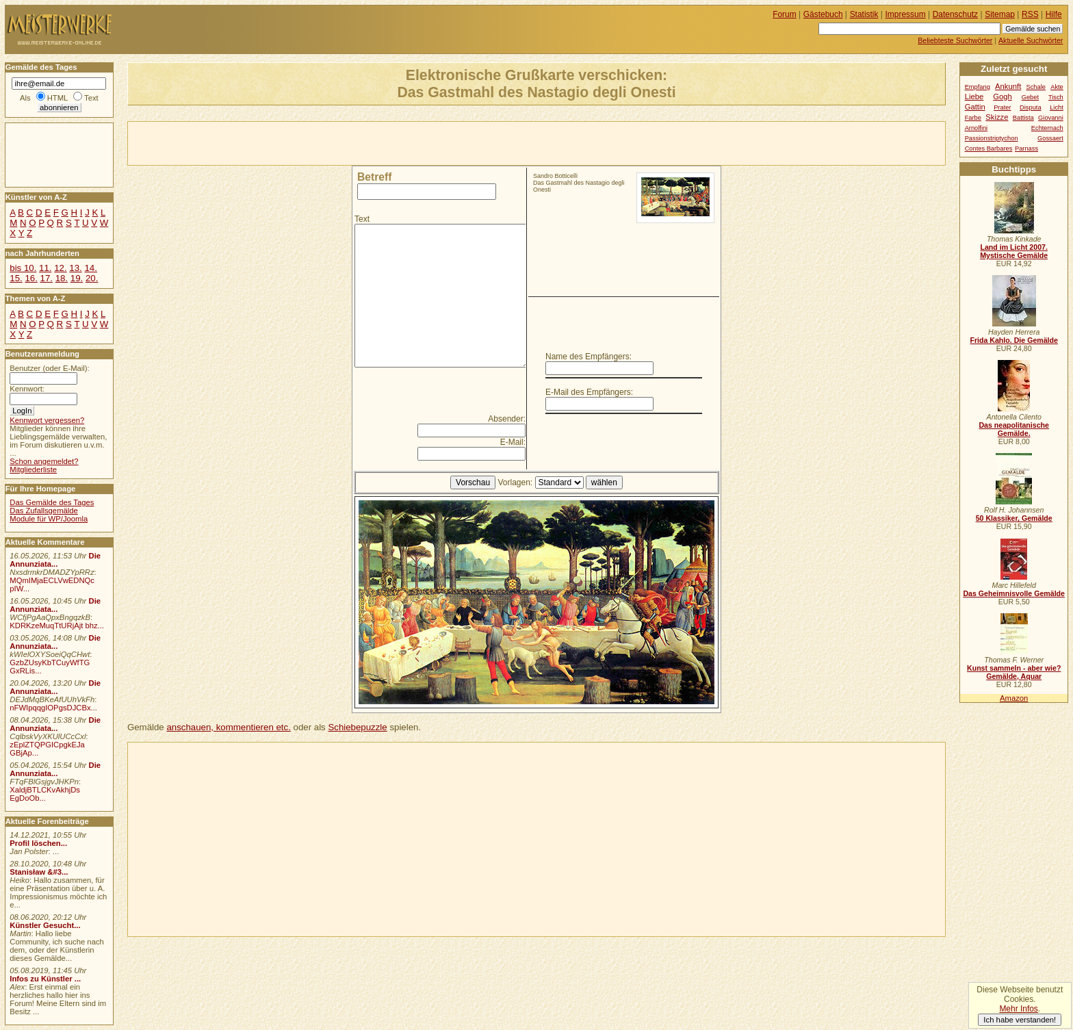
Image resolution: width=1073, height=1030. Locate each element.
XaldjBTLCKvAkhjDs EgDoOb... (45, 794)
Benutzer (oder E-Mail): (49, 368)
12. (60, 268)
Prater (1002, 107)
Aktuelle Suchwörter (1030, 40)
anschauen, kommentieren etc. (228, 727)
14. (90, 268)
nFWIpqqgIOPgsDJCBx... (53, 708)
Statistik (864, 14)
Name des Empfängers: (588, 356)
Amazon (1014, 698)
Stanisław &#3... (39, 872)
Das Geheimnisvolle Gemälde (1014, 593)
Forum (785, 14)
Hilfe (1054, 14)
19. (76, 278)
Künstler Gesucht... (45, 925)
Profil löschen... (38, 843)
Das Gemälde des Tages (52, 502)
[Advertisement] (288, 142)
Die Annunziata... (55, 560)
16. (31, 278)
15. (16, 278)
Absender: (507, 419)
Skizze (996, 117)
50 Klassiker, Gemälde (1014, 518)
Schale (1036, 86)
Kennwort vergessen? (47, 420)
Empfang (977, 86)
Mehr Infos (1018, 1009)
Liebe (974, 96)
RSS (1030, 14)
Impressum (905, 14)
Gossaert (1050, 138)
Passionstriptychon (991, 138)
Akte (1056, 86)
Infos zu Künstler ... (45, 979)
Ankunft (1008, 86)
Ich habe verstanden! (1019, 1020)
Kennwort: (27, 389)
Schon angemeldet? (44, 461)
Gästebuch (823, 14)
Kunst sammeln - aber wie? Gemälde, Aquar (1014, 672)
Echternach (1047, 128)
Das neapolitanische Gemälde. (1014, 429)
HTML (57, 98)
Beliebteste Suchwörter (955, 40)
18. (61, 278)
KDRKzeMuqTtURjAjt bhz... (57, 625)
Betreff (374, 177)
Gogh (1002, 96)
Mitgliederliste (33, 469)
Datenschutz (955, 14)
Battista (1023, 117)
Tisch (1055, 97)
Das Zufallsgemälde (44, 510)
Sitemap (1000, 14)
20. (92, 278)
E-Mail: (513, 442)
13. (75, 268)
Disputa (1030, 107)
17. (46, 278)
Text (362, 219)
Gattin (975, 107)
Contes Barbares (989, 148)
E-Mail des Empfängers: (589, 392)
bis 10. (23, 268)
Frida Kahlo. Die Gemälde (1014, 340)
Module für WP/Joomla (49, 519)
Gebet (1030, 97)
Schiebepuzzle (357, 727)
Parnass (1026, 148)
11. (45, 268)
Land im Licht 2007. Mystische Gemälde (1014, 251)
